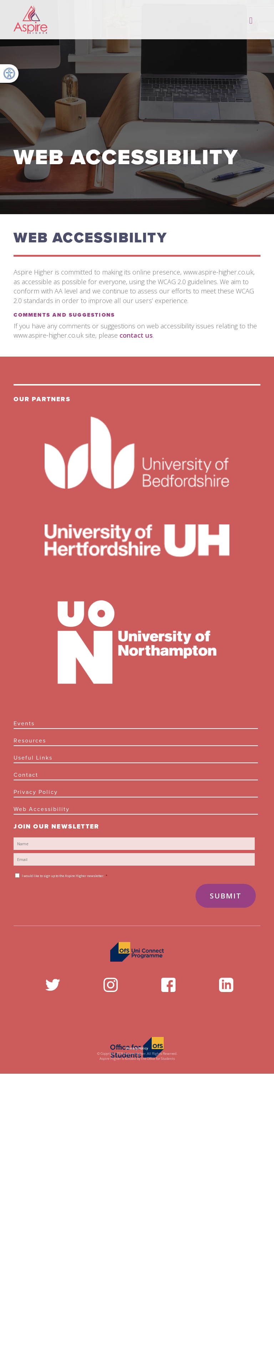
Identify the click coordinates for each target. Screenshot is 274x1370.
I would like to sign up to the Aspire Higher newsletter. (64, 876)
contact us (136, 335)
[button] (9, 73)
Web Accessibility (42, 809)
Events (24, 723)
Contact (26, 775)
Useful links (33, 757)
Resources (30, 740)
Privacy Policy (36, 792)
